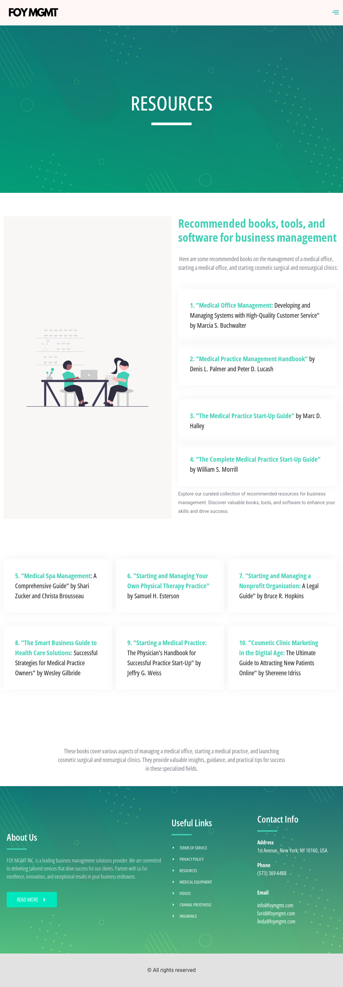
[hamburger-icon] (335, 12)
